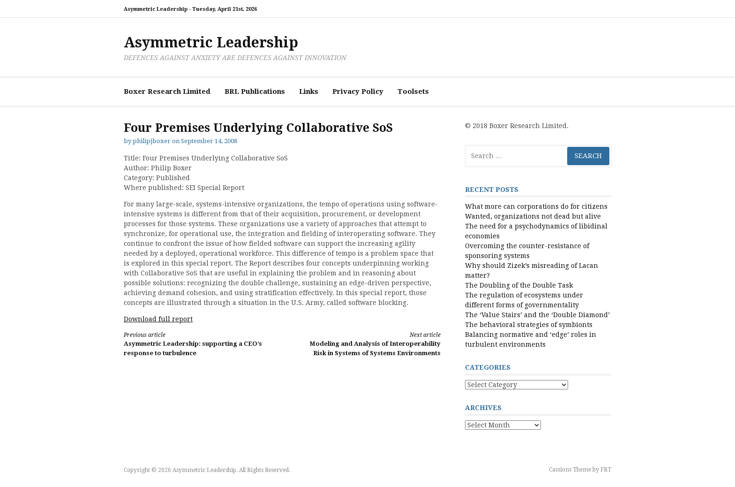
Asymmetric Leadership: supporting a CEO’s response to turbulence (195, 344)
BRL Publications (255, 91)
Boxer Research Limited (167, 91)
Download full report (158, 319)
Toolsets (413, 91)
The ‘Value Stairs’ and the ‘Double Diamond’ (537, 315)
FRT (605, 469)
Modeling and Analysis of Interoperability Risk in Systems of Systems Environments (369, 344)
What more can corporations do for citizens (536, 206)
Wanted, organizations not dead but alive (533, 216)
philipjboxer (152, 141)
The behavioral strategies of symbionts (528, 324)
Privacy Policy (357, 91)
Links (308, 91)
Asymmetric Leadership (211, 42)
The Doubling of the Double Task (519, 285)
